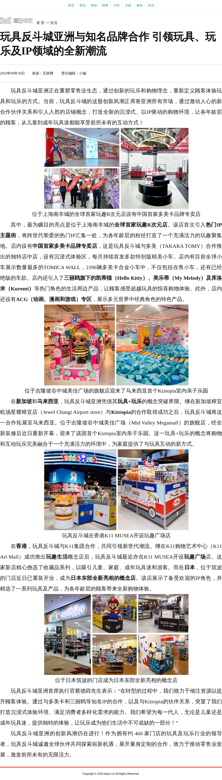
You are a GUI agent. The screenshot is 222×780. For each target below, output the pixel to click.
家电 (140, 5)
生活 (151, 5)
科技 (94, 5)
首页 (71, 5)
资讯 (82, 5)
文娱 (128, 5)
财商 (105, 5)
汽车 (117, 5)
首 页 (40, 23)
